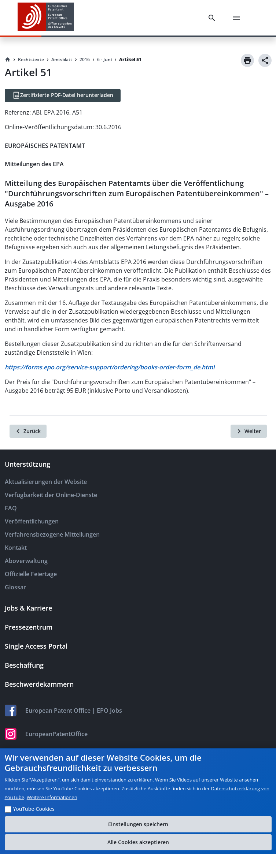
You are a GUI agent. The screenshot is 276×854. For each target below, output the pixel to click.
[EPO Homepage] (46, 18)
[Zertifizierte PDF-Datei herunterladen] (63, 95)
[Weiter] (249, 431)
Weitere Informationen (52, 797)
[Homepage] (8, 60)
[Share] (265, 60)
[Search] (213, 18)
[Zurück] (28, 431)
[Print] (247, 60)
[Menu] (238, 18)
